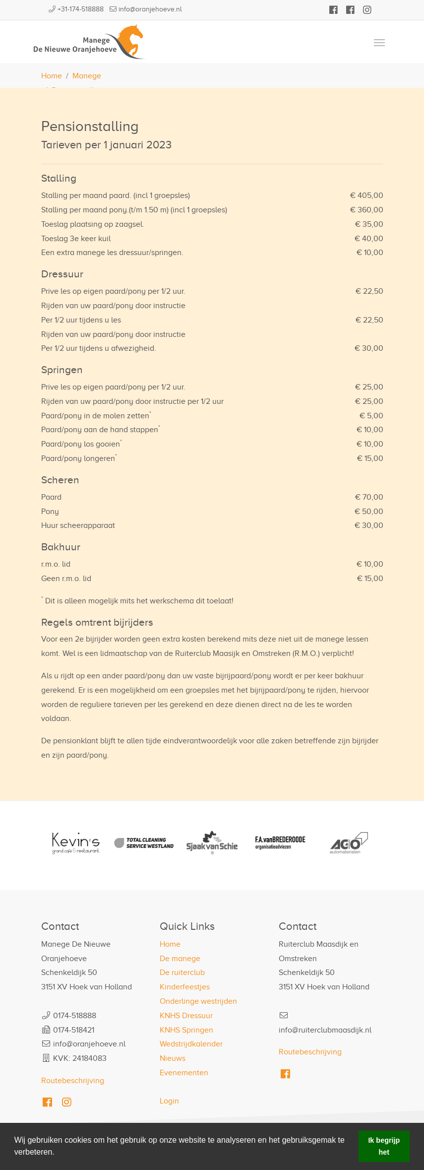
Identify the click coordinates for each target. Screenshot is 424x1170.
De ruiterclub (182, 972)
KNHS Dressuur (186, 1015)
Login (169, 1101)
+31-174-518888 (81, 9)
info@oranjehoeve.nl (150, 9)
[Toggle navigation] (379, 41)
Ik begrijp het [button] (384, 1146)
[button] (58, 1153)
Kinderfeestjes (185, 986)
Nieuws (172, 1058)
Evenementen (184, 1072)
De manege (180, 958)
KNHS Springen (186, 1030)
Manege (86, 75)
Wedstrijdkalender (191, 1044)
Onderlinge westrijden (198, 1001)
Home (51, 75)
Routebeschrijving (72, 1080)
